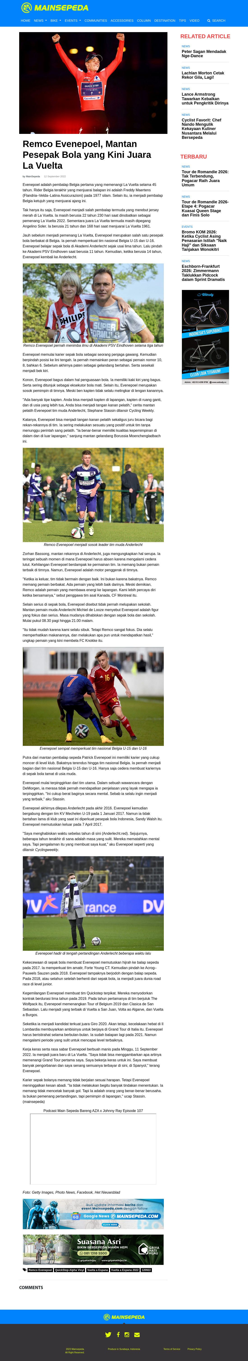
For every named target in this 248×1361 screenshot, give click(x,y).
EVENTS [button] (71, 20)
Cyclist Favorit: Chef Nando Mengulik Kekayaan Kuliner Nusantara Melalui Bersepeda (201, 129)
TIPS (182, 20)
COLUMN (144, 20)
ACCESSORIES (122, 20)
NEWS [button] (39, 20)
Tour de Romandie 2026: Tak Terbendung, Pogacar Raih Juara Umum (205, 178)
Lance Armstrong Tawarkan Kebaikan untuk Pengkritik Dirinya (205, 98)
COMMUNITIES (96, 20)
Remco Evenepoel (40, 1270)
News (186, 46)
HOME (25, 20)
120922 (146, 1270)
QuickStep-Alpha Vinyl (69, 1270)
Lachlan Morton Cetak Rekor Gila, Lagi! (203, 75)
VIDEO (194, 20)
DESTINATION (164, 20)
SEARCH (216, 20)
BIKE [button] (55, 20)
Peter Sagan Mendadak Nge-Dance (204, 53)
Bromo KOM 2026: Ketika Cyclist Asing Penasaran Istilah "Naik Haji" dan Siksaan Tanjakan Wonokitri (204, 241)
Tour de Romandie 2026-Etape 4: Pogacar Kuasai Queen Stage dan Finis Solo (205, 208)
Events (187, 226)
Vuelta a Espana (97, 1270)
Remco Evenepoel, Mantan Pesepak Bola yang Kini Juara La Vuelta (87, 155)
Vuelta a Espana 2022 (125, 1270)
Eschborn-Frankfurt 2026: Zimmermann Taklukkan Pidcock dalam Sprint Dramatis (203, 273)
